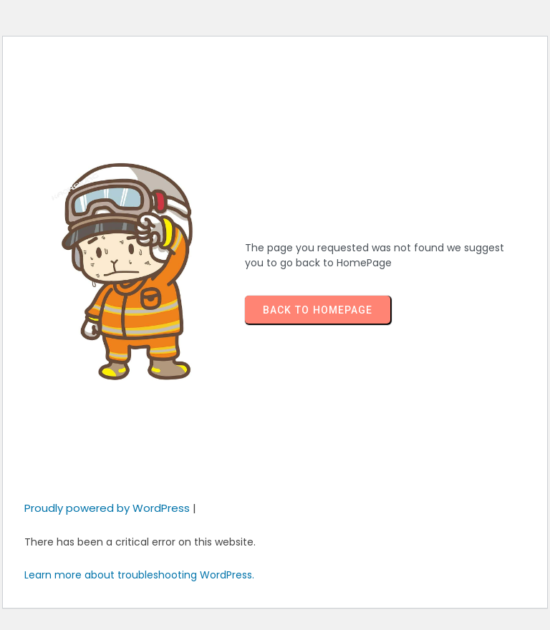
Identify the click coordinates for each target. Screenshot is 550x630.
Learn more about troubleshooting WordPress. (139, 575)
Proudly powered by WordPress (108, 507)
